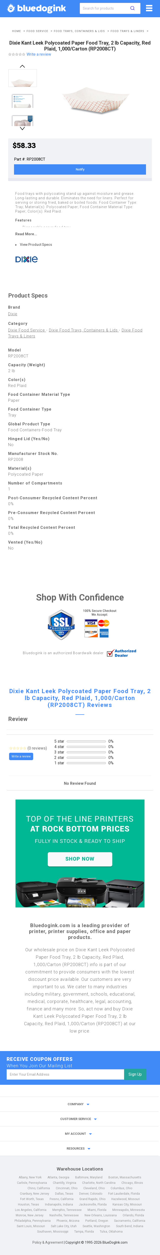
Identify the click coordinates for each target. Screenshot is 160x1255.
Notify (80, 169)
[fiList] (148, 10)
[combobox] (110, 8)
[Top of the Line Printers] (80, 853)
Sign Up (135, 1074)
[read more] (80, 234)
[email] (65, 1074)
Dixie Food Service (27, 330)
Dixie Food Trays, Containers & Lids (84, 330)
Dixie (12, 314)
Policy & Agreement (47, 1242)
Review (18, 719)
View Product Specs (36, 245)
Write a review (39, 54)
